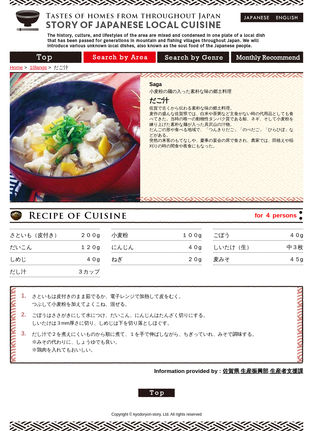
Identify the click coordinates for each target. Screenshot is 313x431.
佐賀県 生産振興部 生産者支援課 (263, 371)
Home (16, 67)
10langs (38, 67)
